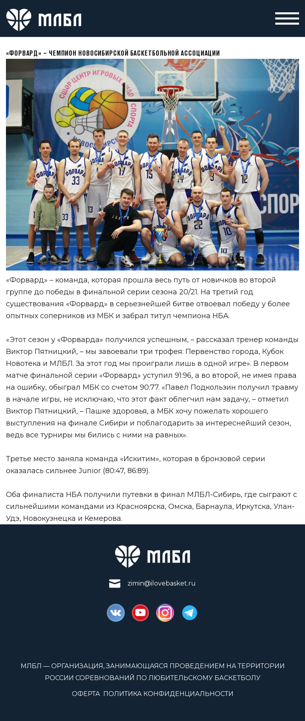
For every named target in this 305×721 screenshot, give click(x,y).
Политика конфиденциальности (168, 694)
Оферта (86, 694)
